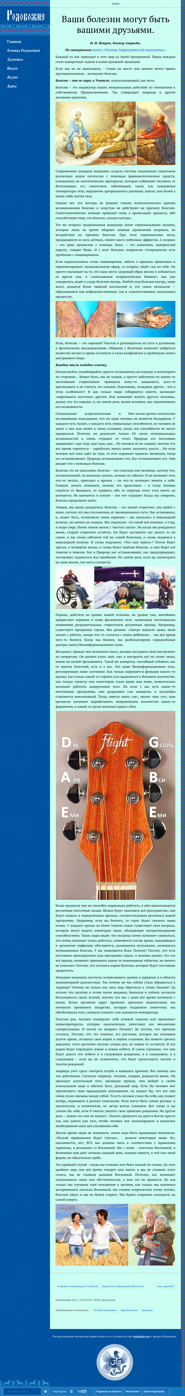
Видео (12, 68)
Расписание (132, 1391)
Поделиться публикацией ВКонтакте (123, 1286)
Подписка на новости (108, 1391)
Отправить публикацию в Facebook (77, 1286)
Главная (115, 3)
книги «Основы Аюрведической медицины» (128, 49)
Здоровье (147, 1310)
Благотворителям (154, 1391)
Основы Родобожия (105, 1310)
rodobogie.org (141, 1336)
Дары (11, 86)
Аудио (12, 77)
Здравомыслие (128, 1310)
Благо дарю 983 (165, 1286)
